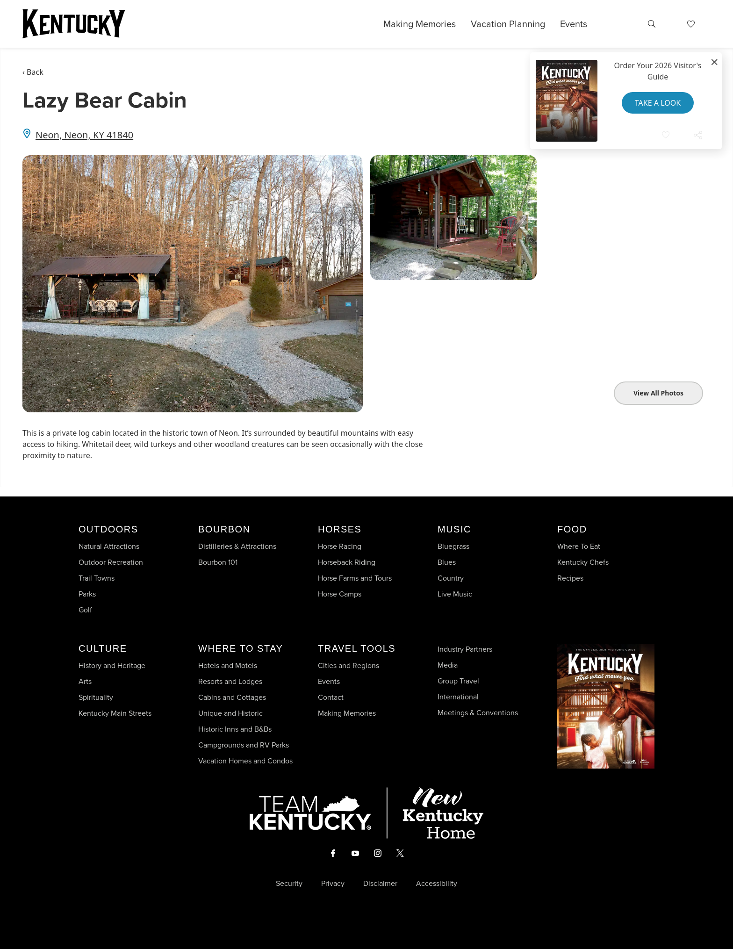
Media (448, 665)
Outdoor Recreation (111, 562)
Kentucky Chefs (583, 562)
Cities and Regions (348, 665)
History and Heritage (113, 665)
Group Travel (458, 681)
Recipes (571, 578)
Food (572, 529)
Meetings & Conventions (478, 712)
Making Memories (419, 23)
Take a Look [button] (658, 103)
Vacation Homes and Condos (245, 760)
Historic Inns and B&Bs (235, 729)
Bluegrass (453, 546)
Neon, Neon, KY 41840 (84, 135)
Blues (447, 562)
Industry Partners (465, 649)
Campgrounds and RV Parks (243, 745)
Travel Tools (356, 648)
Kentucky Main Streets (115, 713)
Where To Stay (240, 648)
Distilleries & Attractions (237, 546)
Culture (103, 648)
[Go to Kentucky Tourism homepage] (73, 23)
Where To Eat (578, 546)
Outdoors (108, 529)
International (458, 696)
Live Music (455, 594)
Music (454, 529)
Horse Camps (339, 594)
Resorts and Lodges (230, 681)
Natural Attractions (109, 546)
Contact (331, 697)
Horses (339, 529)
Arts (85, 681)
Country (451, 578)
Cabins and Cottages (232, 697)
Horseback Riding (346, 562)
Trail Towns (97, 578)
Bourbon (224, 529)
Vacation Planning (508, 24)
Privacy (333, 883)
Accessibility (436, 883)
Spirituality (97, 697)
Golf (85, 609)
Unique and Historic (230, 713)
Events (573, 24)
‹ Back (32, 72)
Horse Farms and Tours (355, 578)
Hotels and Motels (227, 665)
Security (289, 883)
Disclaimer (380, 883)
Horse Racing (339, 546)
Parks (87, 594)
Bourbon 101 (217, 562)
